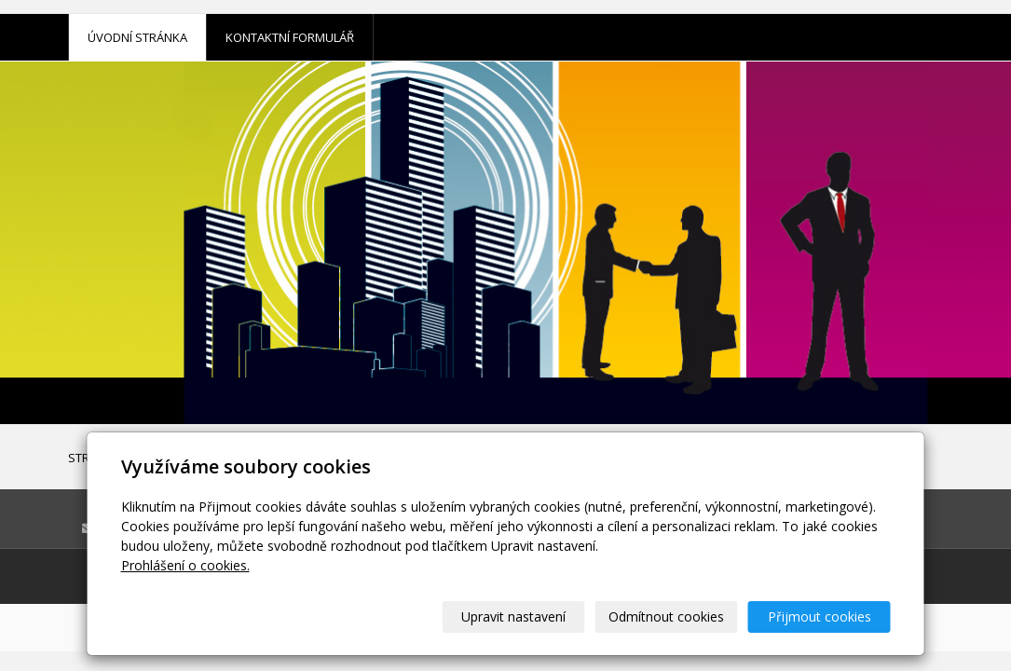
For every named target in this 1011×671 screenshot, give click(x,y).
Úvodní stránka (137, 37)
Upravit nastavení (513, 616)
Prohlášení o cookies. (185, 565)
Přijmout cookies (819, 616)
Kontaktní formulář (289, 37)
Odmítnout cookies (666, 616)
